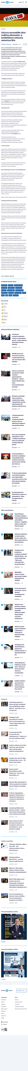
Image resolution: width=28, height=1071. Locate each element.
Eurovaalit (15, 295)
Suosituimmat (18, 1002)
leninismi (4, 290)
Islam (3, 295)
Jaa (25, 44)
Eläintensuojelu (19, 290)
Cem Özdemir (18, 293)
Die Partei (10, 285)
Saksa (10, 295)
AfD (6, 295)
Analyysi (3, 1004)
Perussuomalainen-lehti (21, 1009)
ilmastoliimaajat (18, 285)
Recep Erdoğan (11, 290)
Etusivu (16, 1000)
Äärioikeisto (4, 293)
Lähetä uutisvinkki (19, 1006)
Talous (2, 1002)
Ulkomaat (8, 44)
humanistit (4, 285)
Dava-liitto (4, 288)
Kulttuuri (3, 1011)
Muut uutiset (4, 1009)
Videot (2, 1013)
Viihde (2, 1018)
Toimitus (17, 1004)
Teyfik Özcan (11, 288)
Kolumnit (3, 1016)
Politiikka (3, 44)
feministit (11, 293)
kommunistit (19, 288)
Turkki (24, 293)
